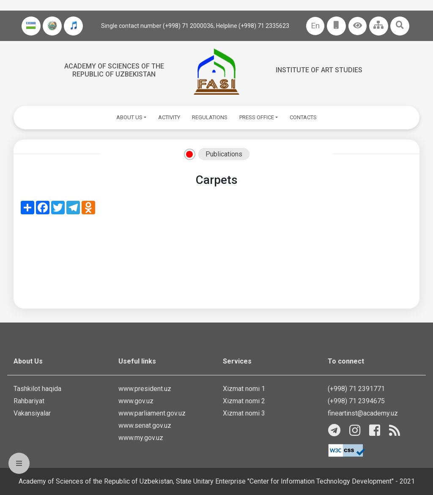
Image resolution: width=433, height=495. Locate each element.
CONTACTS (303, 117)
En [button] (315, 25)
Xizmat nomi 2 (244, 401)
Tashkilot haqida (37, 389)
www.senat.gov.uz (144, 425)
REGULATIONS (209, 117)
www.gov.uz (135, 401)
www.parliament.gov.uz (152, 413)
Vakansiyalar (32, 413)
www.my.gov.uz (140, 438)
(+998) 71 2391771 (356, 389)
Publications (224, 154)
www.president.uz (144, 389)
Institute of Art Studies (319, 70)
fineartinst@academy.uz (363, 413)
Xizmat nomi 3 (244, 413)
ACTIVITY (169, 117)
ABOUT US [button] (129, 117)
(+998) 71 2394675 (356, 401)
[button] (357, 26)
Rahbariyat (29, 401)
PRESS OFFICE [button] (256, 117)
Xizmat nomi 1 (244, 389)
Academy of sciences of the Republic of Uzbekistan (114, 70)
